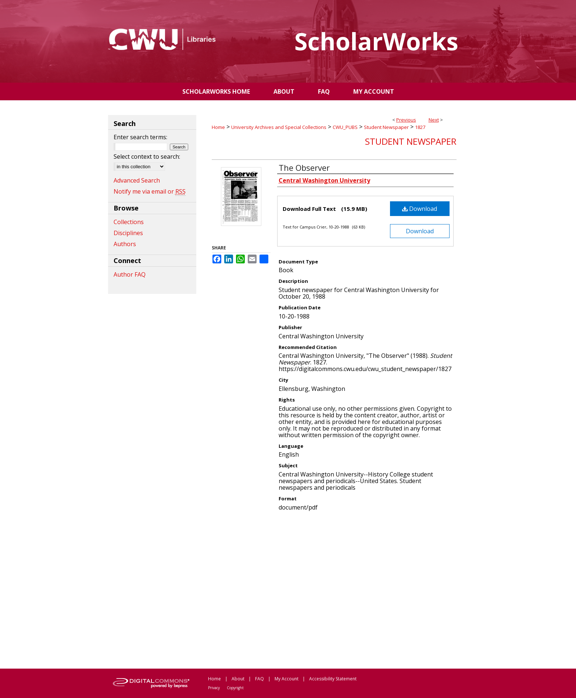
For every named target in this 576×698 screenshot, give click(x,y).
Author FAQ (130, 274)
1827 (420, 127)
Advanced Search (137, 180)
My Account (286, 679)
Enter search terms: (140, 137)
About (238, 679)
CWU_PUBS (345, 127)
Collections (129, 222)
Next (434, 119)
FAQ (259, 679)
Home (218, 127)
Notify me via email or (150, 191)
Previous (406, 119)
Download (419, 209)
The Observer (304, 167)
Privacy (214, 687)
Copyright (235, 687)
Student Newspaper (386, 127)
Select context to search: (147, 156)
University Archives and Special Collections (278, 127)
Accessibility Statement (333, 679)
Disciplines (128, 233)
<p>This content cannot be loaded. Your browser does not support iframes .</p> (334, 589)
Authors (125, 244)
